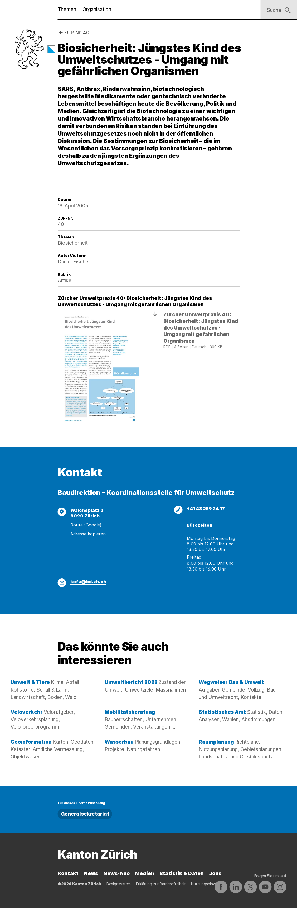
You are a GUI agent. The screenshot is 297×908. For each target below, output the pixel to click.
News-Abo (116, 873)
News (91, 873)
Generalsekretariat (85, 814)
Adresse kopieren (88, 533)
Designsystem (118, 884)
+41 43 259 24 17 (206, 508)
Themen (67, 9)
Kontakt (68, 873)
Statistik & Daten (181, 873)
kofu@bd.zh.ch (88, 581)
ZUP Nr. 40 (76, 33)
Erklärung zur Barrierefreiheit (161, 884)
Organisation (96, 9)
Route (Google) (85, 524)
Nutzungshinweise (207, 884)
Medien (144, 873)
